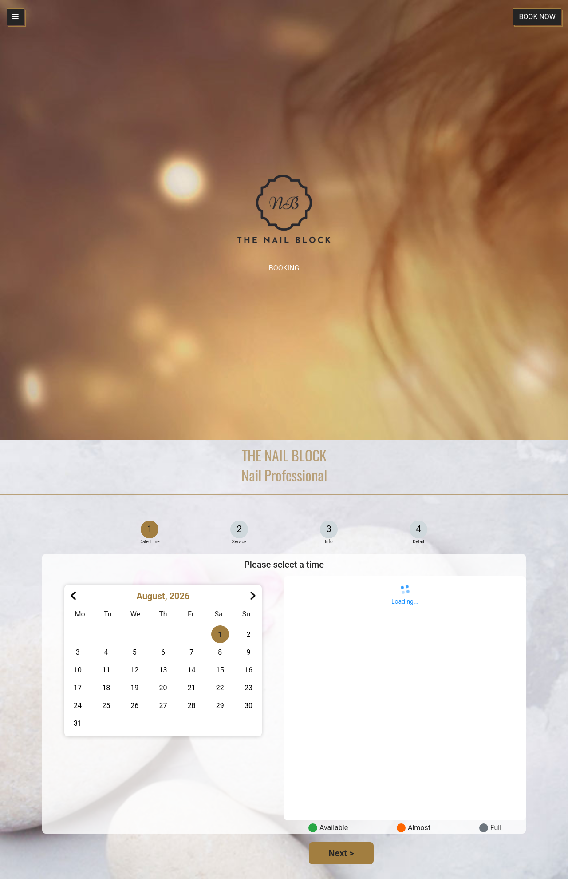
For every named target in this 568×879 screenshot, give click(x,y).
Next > (341, 853)
